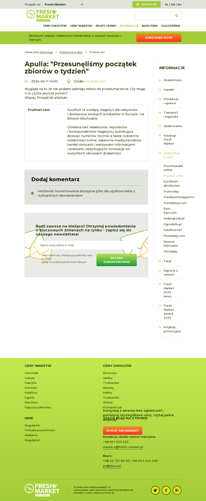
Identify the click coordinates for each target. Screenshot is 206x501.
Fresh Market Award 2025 (169, 311)
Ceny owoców (55, 25)
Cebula (30, 378)
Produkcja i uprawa (171, 101)
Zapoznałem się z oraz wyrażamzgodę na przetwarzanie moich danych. (66, 259)
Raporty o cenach (171, 272)
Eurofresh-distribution (172, 183)
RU (179, 4)
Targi (167, 261)
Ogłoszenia (170, 25)
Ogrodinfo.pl (173, 224)
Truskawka (111, 382)
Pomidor (31, 387)
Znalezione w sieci (172, 155)
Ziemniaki (32, 373)
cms (89, 493)
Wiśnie (108, 402)
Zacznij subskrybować (116, 260)
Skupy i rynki (106, 25)
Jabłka (107, 378)
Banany (108, 387)
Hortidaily (170, 251)
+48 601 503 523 (115, 442)
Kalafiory (31, 392)
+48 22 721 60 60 (116, 461)
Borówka (110, 373)
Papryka (31, 382)
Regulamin (32, 425)
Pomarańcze (112, 407)
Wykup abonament (122, 430)
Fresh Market (55, 4)
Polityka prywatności (40, 430)
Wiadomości (173, 80)
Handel (169, 89)
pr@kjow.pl (112, 466)
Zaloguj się (148, 4)
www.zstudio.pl (103, 493)
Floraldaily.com (173, 235)
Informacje (129, 25)
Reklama (31, 435)
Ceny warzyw (81, 25)
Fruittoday (171, 191)
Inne (29, 418)
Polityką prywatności (74, 255)
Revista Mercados (171, 243)
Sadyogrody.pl (173, 218)
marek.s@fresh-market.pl (123, 447)
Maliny (107, 392)
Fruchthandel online (173, 168)
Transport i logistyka (171, 114)
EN (173, 4)
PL (166, 4)
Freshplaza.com (173, 203)
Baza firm (150, 25)
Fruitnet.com (173, 175)
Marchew (31, 402)
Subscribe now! (158, 37)
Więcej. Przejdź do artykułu (46, 98)
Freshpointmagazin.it (173, 197)
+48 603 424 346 (144, 461)
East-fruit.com (170, 210)
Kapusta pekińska (38, 407)
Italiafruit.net (173, 230)
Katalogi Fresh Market (170, 139)
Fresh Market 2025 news (169, 290)
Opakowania (173, 126)
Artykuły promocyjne (172, 329)
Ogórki (29, 397)
